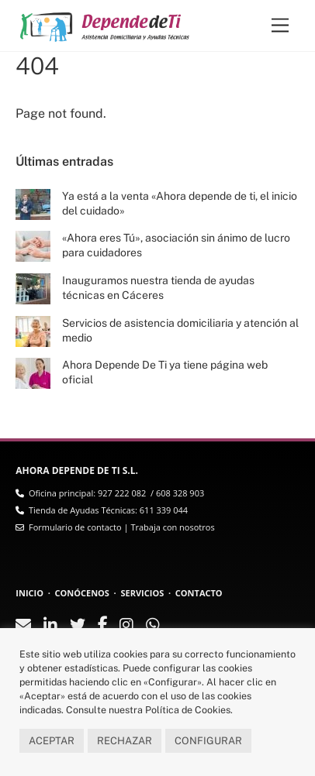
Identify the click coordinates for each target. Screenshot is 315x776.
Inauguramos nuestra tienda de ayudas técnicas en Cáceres (158, 287)
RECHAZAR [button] (124, 741)
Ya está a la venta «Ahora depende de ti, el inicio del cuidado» (179, 203)
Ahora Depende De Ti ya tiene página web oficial (165, 372)
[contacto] (23, 626)
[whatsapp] (153, 626)
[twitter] (77, 626)
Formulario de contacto (75, 527)
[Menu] (280, 26)
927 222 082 (122, 493)
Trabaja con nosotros (172, 527)
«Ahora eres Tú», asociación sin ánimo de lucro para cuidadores (176, 245)
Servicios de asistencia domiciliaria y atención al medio (180, 330)
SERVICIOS (142, 593)
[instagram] (126, 626)
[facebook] (103, 625)
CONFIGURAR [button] (208, 741)
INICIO (29, 593)
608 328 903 (180, 493)
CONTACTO (199, 593)
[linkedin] (50, 626)
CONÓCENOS (82, 593)
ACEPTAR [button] (51, 741)
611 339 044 (164, 510)
